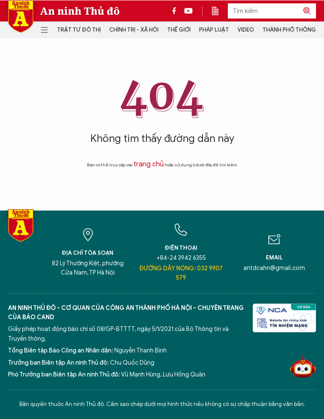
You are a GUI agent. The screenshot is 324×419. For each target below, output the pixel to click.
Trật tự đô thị (79, 29)
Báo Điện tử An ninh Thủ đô (20, 16)
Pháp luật (214, 29)
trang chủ (148, 164)
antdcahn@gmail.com (274, 268)
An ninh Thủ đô (80, 11)
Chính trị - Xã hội (134, 29)
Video (246, 29)
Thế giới (179, 29)
